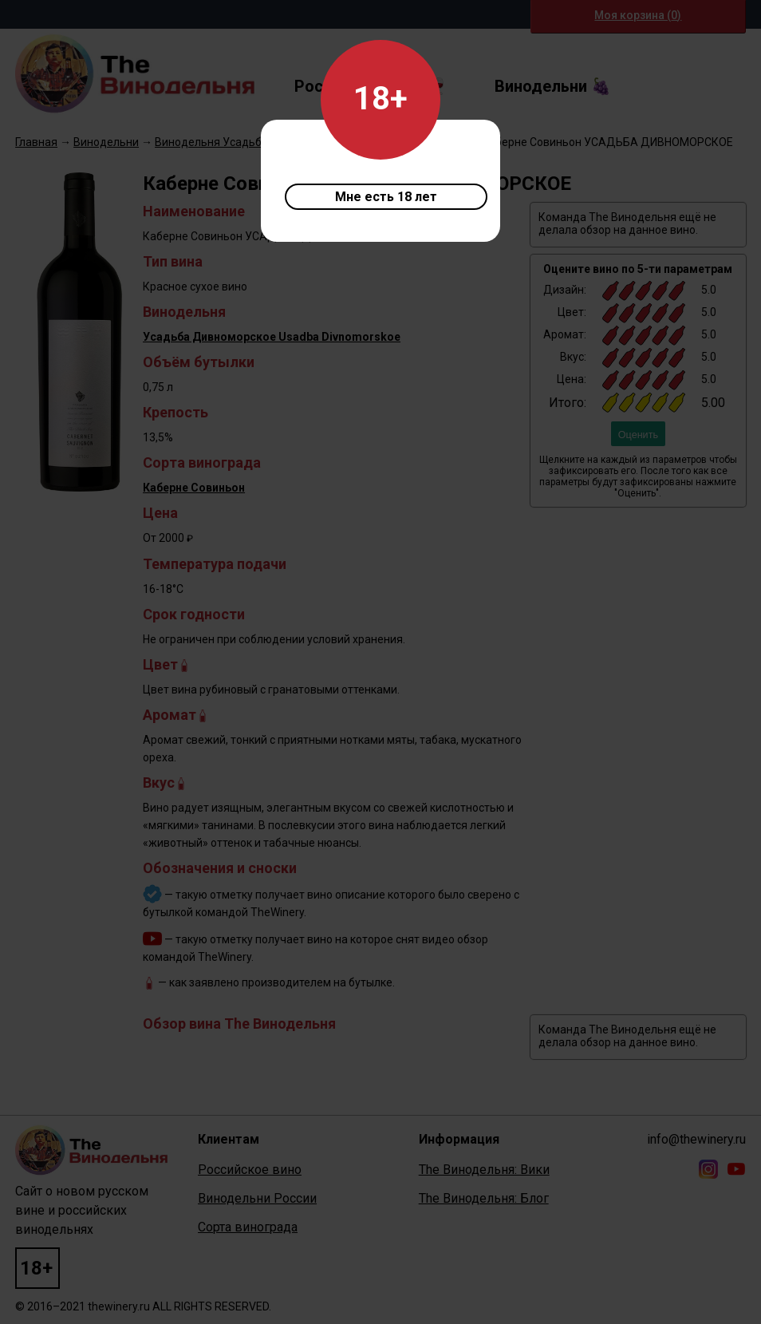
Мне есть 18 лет (386, 196)
